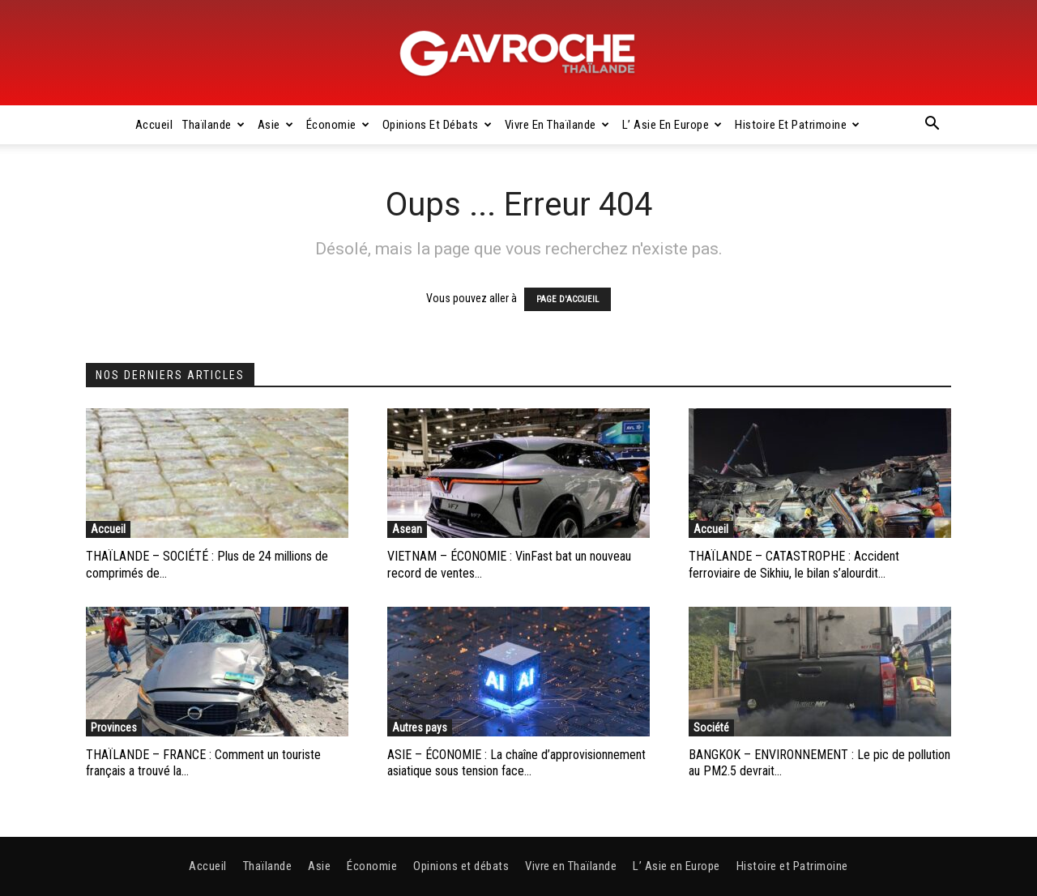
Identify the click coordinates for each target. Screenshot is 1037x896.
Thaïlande (213, 124)
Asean (407, 529)
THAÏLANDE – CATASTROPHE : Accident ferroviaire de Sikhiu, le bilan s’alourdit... (794, 564)
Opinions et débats (437, 124)
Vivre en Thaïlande (557, 124)
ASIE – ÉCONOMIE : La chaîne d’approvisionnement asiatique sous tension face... (516, 763)
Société (711, 727)
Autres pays (419, 727)
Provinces (114, 727)
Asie (276, 124)
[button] (931, 125)
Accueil (154, 124)
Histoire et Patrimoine (797, 124)
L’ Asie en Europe (672, 124)
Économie (338, 124)
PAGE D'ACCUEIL (567, 299)
